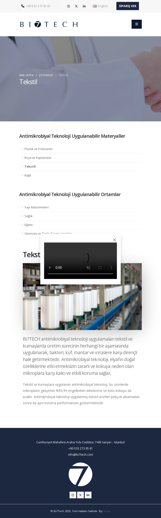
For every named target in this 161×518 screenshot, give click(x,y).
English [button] (100, 6)
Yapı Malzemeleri (36, 207)
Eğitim (28, 225)
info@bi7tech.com (80, 455)
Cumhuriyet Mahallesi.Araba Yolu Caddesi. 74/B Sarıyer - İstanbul (80, 442)
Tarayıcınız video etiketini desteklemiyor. (80, 260)
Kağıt (27, 175)
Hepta (107, 511)
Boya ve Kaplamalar (38, 158)
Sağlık (28, 216)
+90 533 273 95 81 (36, 6)
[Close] (114, 239)
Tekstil (30, 167)
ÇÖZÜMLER (46, 75)
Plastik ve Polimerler (38, 149)
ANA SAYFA (26, 75)
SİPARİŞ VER (127, 6)
